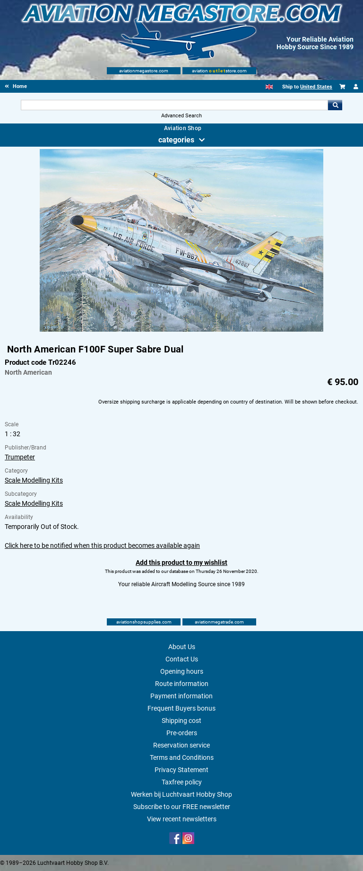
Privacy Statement (181, 770)
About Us (181, 647)
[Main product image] (181, 329)
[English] (269, 87)
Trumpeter (20, 457)
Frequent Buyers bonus (181, 708)
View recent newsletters (181, 819)
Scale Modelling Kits (34, 480)
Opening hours (181, 671)
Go (335, 105)
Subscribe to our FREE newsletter (181, 806)
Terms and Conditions (182, 757)
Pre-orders (181, 733)
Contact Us (181, 659)
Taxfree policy (182, 782)
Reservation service (181, 745)
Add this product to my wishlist (181, 562)
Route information (181, 683)
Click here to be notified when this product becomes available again (102, 545)
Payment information (181, 696)
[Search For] (174, 105)
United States (316, 87)
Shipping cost (181, 720)
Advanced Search (181, 116)
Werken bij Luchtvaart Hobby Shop (181, 794)
